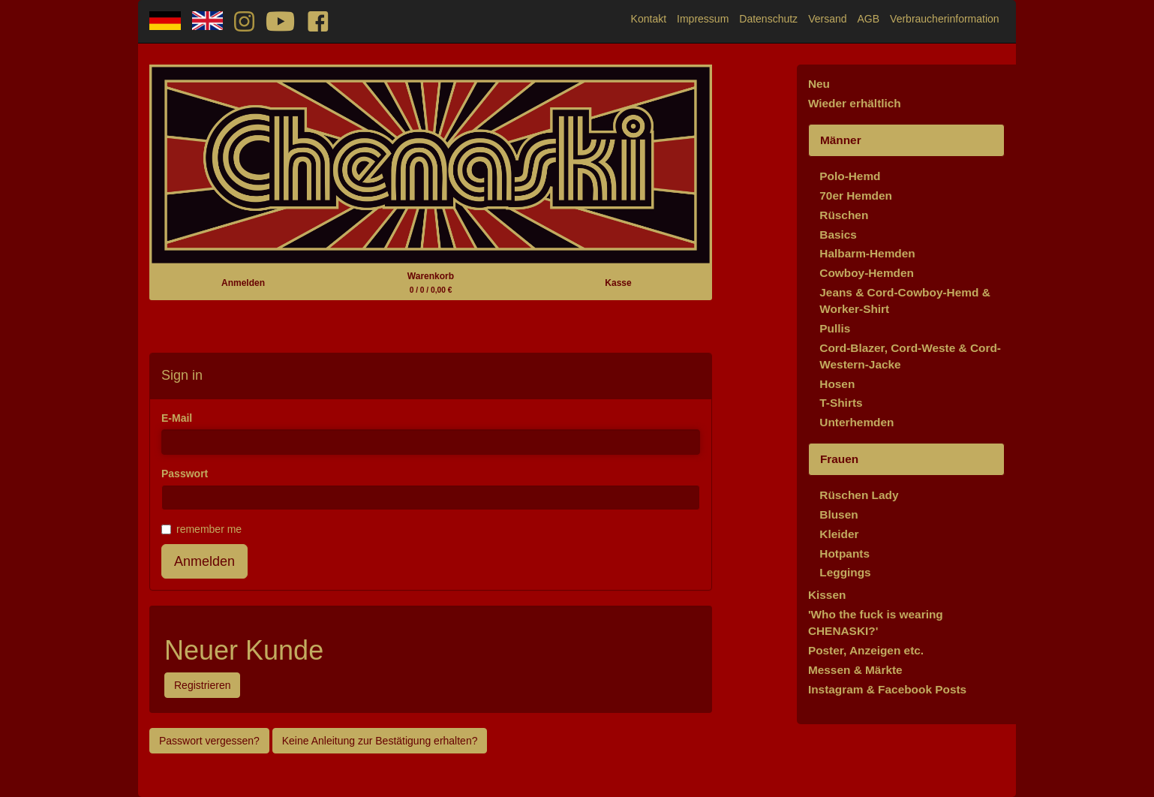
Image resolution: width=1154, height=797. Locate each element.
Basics (838, 234)
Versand (827, 19)
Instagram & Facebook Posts (887, 689)
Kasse (618, 283)
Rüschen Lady (858, 495)
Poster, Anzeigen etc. (866, 650)
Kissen (827, 594)
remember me (201, 529)
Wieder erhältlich (854, 103)
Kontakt (648, 19)
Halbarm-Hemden (867, 253)
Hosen (837, 383)
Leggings (844, 572)
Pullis (834, 328)
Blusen (838, 514)
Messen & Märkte (855, 669)
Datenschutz (768, 19)
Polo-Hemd (849, 176)
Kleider (838, 534)
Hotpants (844, 553)
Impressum (703, 19)
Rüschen (843, 215)
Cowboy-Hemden (866, 272)
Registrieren (202, 685)
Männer (840, 140)
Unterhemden (856, 422)
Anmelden (243, 283)
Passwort (184, 474)
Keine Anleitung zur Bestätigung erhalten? (380, 741)
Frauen (839, 459)
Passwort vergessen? (209, 741)
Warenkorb (430, 282)
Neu (819, 83)
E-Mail (176, 418)
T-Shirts (840, 402)
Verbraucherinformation (944, 19)
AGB (869, 19)
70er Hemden (855, 195)
